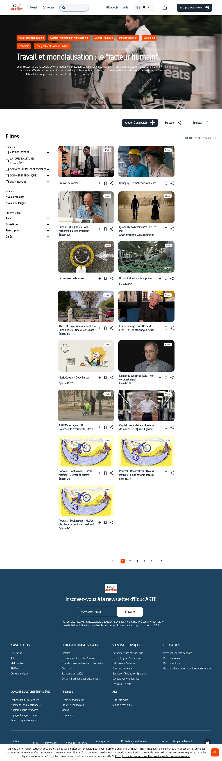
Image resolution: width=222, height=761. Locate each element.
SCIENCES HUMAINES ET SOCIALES (80, 645)
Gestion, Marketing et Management (69, 38)
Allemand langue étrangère (26, 705)
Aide (114, 691)
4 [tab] (144, 561)
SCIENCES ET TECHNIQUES (126, 645)
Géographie (68, 668)
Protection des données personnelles (134, 742)
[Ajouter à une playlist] (140, 123)
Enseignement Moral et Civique (52, 46)
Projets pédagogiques (73, 705)
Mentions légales (16, 742)
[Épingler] (201, 122)
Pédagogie (67, 691)
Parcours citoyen (128, 38)
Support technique (122, 705)
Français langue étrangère (25, 700)
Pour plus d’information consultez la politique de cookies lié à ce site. (152, 756)
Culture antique (19, 673)
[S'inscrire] (130, 612)
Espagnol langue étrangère (25, 715)
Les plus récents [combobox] (205, 138)
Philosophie (17, 663)
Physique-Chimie (121, 684)
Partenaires (51, 743)
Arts (13, 658)
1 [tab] (122, 561)
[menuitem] (17, 8)
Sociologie (149, 38)
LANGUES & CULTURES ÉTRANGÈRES (30, 691)
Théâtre (15, 668)
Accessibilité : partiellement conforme (177, 742)
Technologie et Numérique (126, 658)
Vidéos (65, 710)
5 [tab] (151, 561)
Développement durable (125, 678)
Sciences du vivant (122, 668)
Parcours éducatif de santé (177, 653)
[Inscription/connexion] (194, 8)
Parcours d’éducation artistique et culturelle (187, 668)
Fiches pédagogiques (73, 700)
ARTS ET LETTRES (20, 645)
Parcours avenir (171, 658)
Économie (23, 46)
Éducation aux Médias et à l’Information (83, 663)
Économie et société (72, 673)
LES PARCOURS (171, 645)
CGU (35, 743)
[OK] (215, 752)
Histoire (66, 653)
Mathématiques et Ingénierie (127, 653)
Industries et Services (123, 663)
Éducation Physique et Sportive (129, 673)
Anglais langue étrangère (24, 710)
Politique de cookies (102, 742)
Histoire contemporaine (31, 38)
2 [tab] (130, 561)
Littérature (16, 653)
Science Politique (103, 38)
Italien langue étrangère (24, 720)
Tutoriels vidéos (121, 700)
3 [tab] (137, 561)
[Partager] (174, 122)
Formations (68, 715)
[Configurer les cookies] (77, 743)
